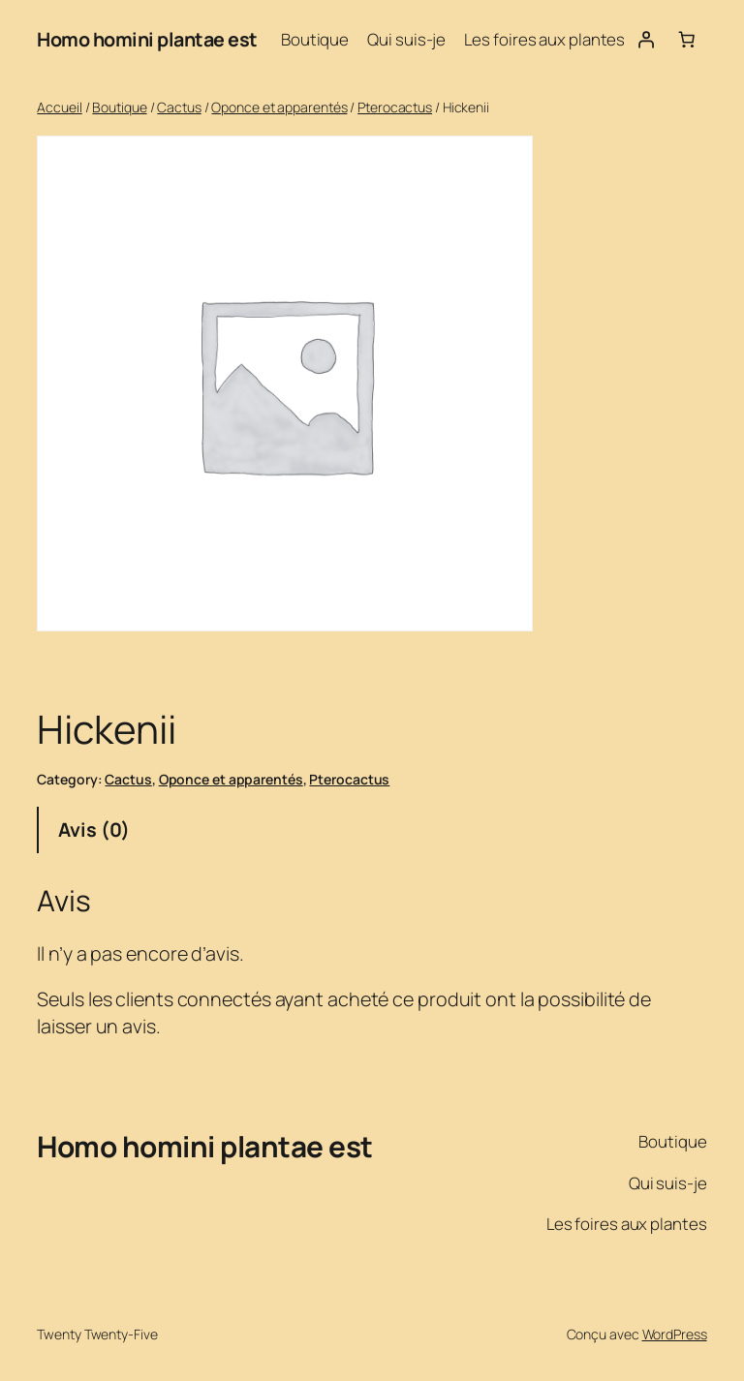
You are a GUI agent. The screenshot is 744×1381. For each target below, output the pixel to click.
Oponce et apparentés (279, 107)
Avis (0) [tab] (94, 829)
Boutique (119, 107)
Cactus (179, 107)
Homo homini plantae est (147, 39)
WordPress (674, 1334)
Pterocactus (394, 107)
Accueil (59, 107)
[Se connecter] (645, 39)
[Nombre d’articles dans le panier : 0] (686, 39)
